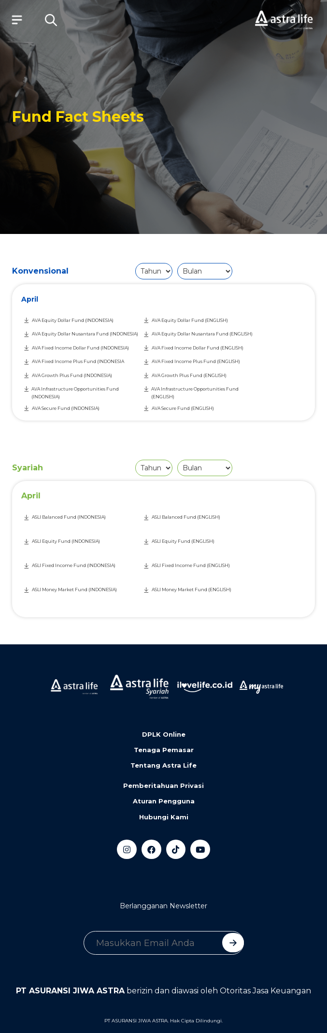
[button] (50, 19)
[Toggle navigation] (14, 19)
